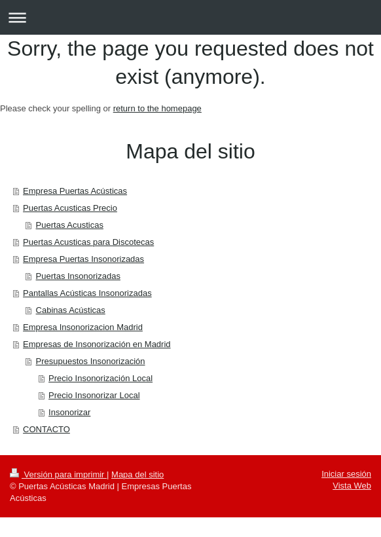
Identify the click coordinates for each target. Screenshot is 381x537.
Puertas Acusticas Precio (70, 208)
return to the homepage (157, 108)
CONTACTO (46, 429)
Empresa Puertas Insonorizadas (83, 259)
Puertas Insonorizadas (78, 276)
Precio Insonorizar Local (93, 395)
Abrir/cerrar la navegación (190, 17)
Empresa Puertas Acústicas (75, 191)
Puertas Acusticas (69, 225)
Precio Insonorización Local (100, 378)
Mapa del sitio (137, 474)
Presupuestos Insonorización (90, 361)
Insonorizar (69, 412)
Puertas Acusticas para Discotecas (88, 242)
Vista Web (352, 486)
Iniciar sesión (346, 474)
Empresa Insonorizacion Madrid (83, 327)
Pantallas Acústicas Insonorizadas (87, 293)
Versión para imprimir (58, 474)
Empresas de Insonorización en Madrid (96, 344)
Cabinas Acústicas (70, 310)
